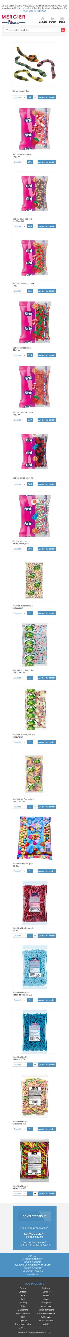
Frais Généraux (46, 1321)
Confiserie (22, 1292)
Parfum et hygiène (46, 1310)
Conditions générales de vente (32, 1265)
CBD (23, 1317)
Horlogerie (46, 1303)
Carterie (45, 1292)
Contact (32, 1256)
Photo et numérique (46, 1313)
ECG (23, 1295)
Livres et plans (46, 1306)
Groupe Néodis (32, 1262)
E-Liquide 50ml (23, 1313)
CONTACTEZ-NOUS (34, 1216)
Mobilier (45, 1324)
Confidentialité (33, 1268)
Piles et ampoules (23, 1324)
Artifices (23, 1328)
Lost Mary (23, 1303)
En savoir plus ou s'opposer (45, 9)
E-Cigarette (23, 1310)
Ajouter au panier (46, 97)
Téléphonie (46, 1317)
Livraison (32, 1274)
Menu (62, 22)
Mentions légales (33, 1271)
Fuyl (23, 1299)
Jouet (46, 1299)
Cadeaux (46, 1288)
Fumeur (23, 1288)
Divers (46, 1295)
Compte (43, 22)
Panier (52, 22)
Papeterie (23, 1321)
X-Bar (22, 1306)
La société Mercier (32, 1259)
